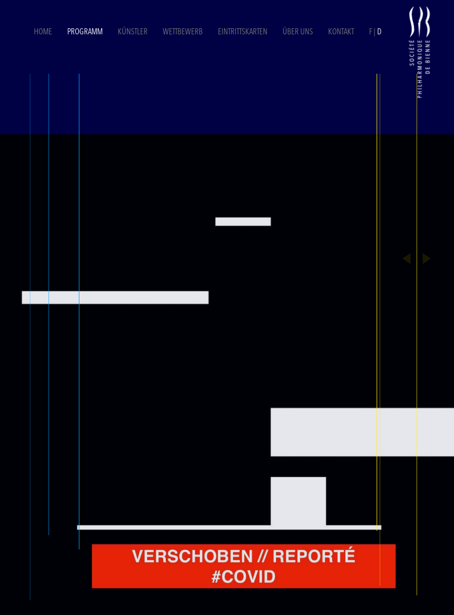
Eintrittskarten (243, 32)
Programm (85, 32)
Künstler (133, 32)
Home (43, 32)
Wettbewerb (183, 32)
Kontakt (341, 32)
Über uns (298, 32)
